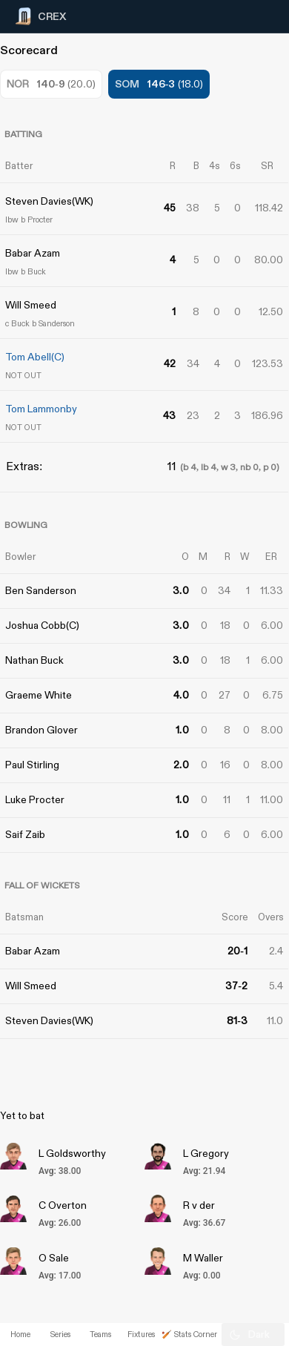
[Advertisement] (233, 637)
